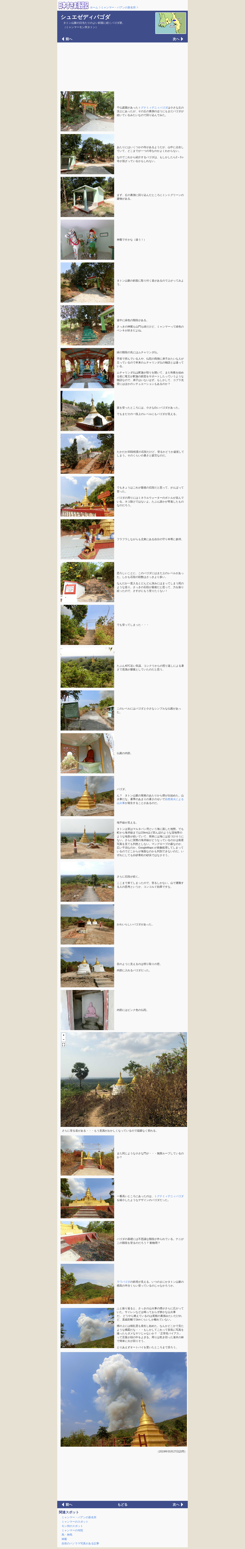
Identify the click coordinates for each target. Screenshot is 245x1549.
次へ (176, 39)
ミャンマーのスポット (75, 1521)
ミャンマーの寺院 (72, 1530)
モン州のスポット (72, 1526)
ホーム (94, 7)
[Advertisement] (122, 66)
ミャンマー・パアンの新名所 (118, 7)
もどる (122, 1504)
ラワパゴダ (123, 1281)
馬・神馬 (67, 1534)
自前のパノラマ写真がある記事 (80, 1543)
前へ (69, 39)
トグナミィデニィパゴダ (153, 107)
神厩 (64, 1539)
